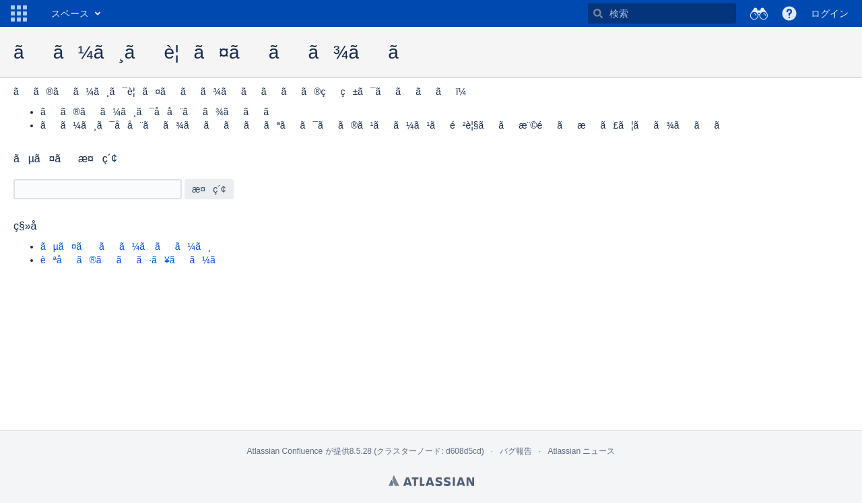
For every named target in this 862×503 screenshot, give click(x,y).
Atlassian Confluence (285, 451)
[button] (19, 13)
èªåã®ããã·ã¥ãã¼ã (135, 260)
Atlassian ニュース (581, 451)
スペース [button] (70, 13)
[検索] (598, 13)
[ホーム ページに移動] (37, 13)
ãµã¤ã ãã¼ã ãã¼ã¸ (125, 246)
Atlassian (431, 481)
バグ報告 (516, 451)
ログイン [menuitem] (830, 13)
